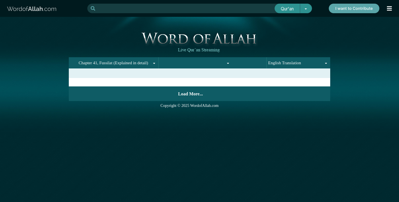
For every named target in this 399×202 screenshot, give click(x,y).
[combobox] (122, 62)
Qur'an (287, 9)
